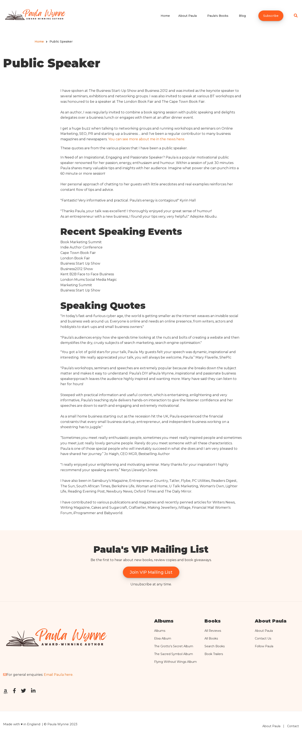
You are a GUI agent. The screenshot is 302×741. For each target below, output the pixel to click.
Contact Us (263, 638)
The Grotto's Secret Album (173, 646)
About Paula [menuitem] (187, 16)
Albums (159, 631)
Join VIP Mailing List (151, 572)
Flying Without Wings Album (175, 662)
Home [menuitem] (165, 16)
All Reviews (212, 631)
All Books (211, 638)
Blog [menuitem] (242, 16)
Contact (293, 726)
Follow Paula (264, 646)
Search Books (214, 646)
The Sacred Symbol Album (173, 654)
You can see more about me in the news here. (146, 139)
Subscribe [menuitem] (271, 16)
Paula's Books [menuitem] (217, 16)
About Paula (264, 631)
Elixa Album (162, 638)
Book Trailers (213, 654)
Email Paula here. (58, 675)
